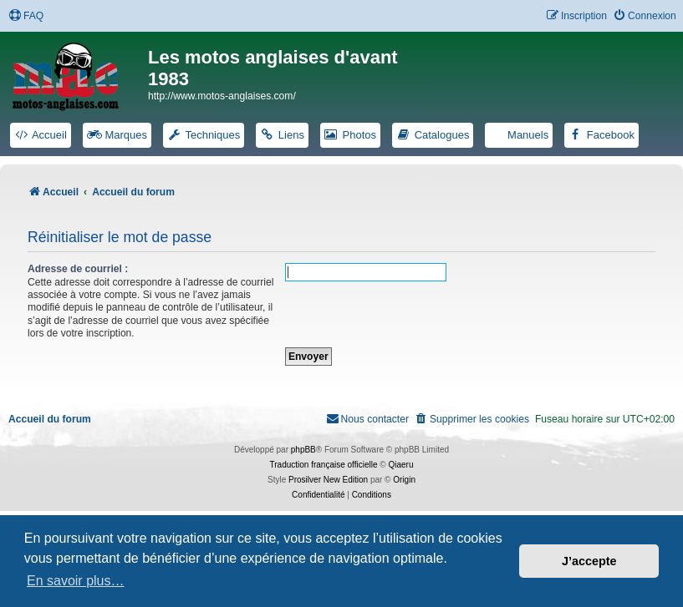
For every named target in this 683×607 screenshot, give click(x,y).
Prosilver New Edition (328, 479)
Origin (404, 479)
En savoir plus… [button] (76, 581)
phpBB (303, 449)
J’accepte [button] (589, 561)
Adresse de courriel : (78, 269)
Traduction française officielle (324, 464)
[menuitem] (25, 16)
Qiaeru (400, 464)
